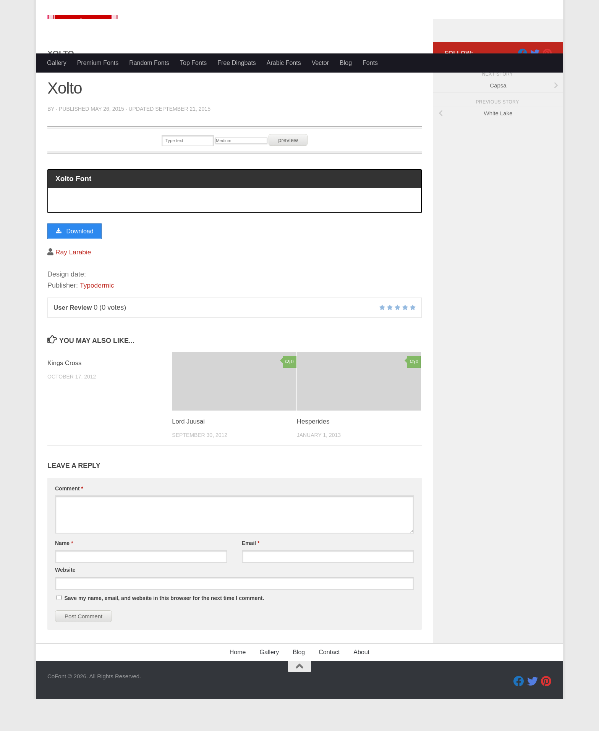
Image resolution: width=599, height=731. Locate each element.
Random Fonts (149, 63)
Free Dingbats (236, 63)
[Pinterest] (547, 83)
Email (251, 575)
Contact (329, 684)
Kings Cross (65, 394)
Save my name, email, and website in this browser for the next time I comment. (164, 630)
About (361, 684)
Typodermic (97, 317)
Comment (69, 520)
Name (64, 575)
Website (65, 601)
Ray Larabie (73, 284)
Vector (320, 63)
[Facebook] (522, 83)
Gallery (56, 63)
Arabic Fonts (284, 63)
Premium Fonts (97, 63)
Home (238, 684)
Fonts (370, 63)
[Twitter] (534, 83)
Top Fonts (193, 63)
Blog (346, 63)
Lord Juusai (189, 453)
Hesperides (313, 453)
